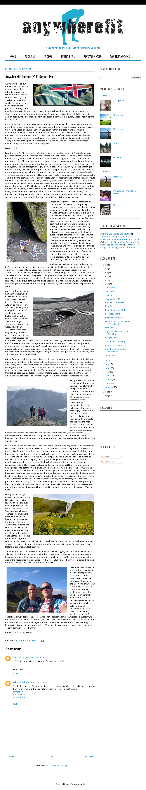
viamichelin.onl (19, 694)
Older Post (88, 756)
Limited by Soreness (114, 317)
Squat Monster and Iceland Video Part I (117, 332)
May (108, 371)
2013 (105, 276)
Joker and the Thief (126, 247)
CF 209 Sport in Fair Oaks (116, 345)
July (107, 364)
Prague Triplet (106, 247)
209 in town (110, 355)
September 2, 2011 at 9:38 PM (31, 657)
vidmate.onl (18, 691)
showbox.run (19, 697)
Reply (15, 673)
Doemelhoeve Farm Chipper (127, 239)
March (109, 379)
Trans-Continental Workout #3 (117, 233)
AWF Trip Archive (120, 56)
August (109, 360)
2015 (105, 268)
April (108, 375)
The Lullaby (108, 242)
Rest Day (109, 306)
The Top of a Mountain (113, 244)
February (110, 383)
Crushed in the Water (115, 302)
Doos (15, 657)
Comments (108, 461)
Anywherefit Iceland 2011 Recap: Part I (116, 350)
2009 (105, 395)
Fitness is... (118, 115)
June (108, 368)
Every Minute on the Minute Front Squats (117, 322)
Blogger (86, 784)
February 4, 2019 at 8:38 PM (34, 682)
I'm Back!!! (109, 327)
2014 (105, 272)
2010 (105, 392)
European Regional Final (127, 242)
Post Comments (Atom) (56, 765)
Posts (106, 456)
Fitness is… (118, 205)
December (111, 287)
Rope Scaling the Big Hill (116, 310)
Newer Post (13, 756)
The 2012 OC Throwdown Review (124, 192)
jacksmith (17, 682)
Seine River (132, 244)
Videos (48, 56)
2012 (105, 280)
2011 (105, 284)
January (109, 387)
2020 (105, 264)
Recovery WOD (92, 56)
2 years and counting (115, 341)
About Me (30, 56)
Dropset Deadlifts (113, 313)
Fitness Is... (68, 56)
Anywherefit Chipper (109, 236)
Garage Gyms (119, 100)
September (111, 299)
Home (13, 56)
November (111, 291)
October (110, 295)
